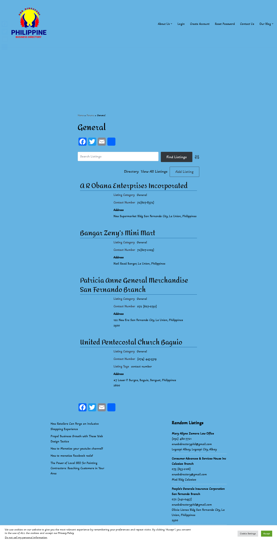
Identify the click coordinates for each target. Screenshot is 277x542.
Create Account (199, 24)
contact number (141, 372)
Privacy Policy (66, 533)
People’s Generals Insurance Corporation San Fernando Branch (198, 497)
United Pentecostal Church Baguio (131, 348)
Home (81, 115)
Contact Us (247, 24)
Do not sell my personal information (26, 537)
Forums (90, 115)
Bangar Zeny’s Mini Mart (117, 238)
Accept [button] (266, 533)
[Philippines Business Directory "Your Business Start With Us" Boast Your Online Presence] (30, 23)
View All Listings (154, 171)
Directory (131, 171)
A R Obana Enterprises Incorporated (134, 186)
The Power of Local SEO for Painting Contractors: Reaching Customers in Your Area (77, 474)
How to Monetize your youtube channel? (77, 454)
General (142, 195)
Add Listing (184, 171)
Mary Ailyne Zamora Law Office (193, 439)
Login (181, 24)
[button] (171, 23)
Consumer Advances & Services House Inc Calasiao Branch (199, 466)
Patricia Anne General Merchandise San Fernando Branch (134, 291)
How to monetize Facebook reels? (72, 461)
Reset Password (225, 24)
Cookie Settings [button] (248, 533)
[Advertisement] (138, 75)
